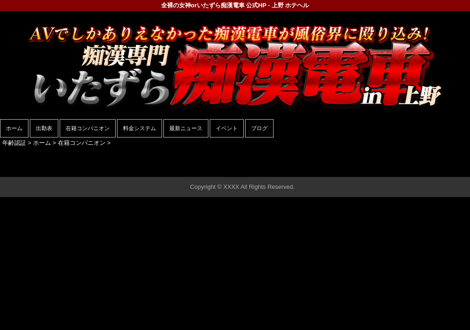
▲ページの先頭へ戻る (435, 168)
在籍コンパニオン (88, 128)
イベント (227, 128)
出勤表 (44, 128)
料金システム (139, 128)
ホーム (14, 128)
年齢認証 (14, 142)
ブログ (259, 128)
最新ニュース (185, 128)
